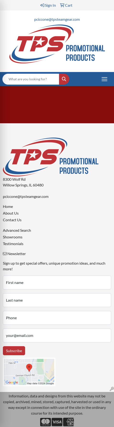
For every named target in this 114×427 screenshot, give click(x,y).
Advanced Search (17, 230)
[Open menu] (104, 79)
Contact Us (12, 219)
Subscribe (14, 350)
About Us (11, 213)
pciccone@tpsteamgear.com (57, 19)
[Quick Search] (30, 79)
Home (8, 206)
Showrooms (12, 237)
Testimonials (13, 243)
